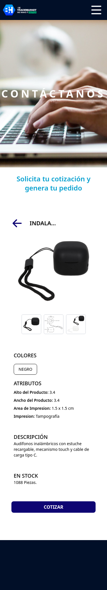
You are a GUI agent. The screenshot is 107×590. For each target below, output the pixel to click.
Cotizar (53, 507)
